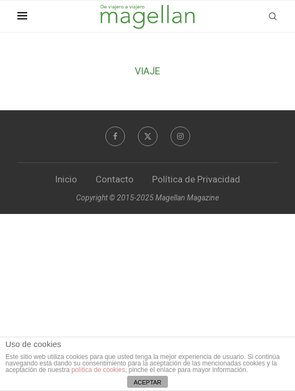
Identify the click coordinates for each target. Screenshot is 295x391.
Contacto (115, 179)
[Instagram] (180, 136)
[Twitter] (148, 136)
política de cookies (98, 370)
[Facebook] (115, 136)
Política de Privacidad (196, 179)
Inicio (66, 179)
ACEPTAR (147, 382)
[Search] (272, 16)
